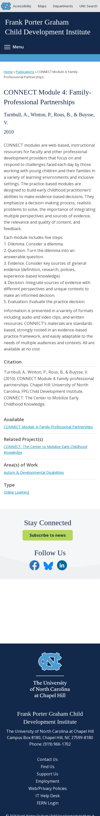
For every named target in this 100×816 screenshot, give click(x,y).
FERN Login (47, 803)
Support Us (47, 774)
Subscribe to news (48, 535)
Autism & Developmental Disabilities (34, 472)
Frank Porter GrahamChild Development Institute (47, 27)
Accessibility (22, 6)
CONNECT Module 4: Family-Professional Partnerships (48, 426)
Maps (42, 6)
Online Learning (16, 492)
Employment (47, 781)
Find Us (47, 766)
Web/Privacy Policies (47, 788)
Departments (63, 6)
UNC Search (89, 6)
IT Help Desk (48, 795)
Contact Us (47, 759)
